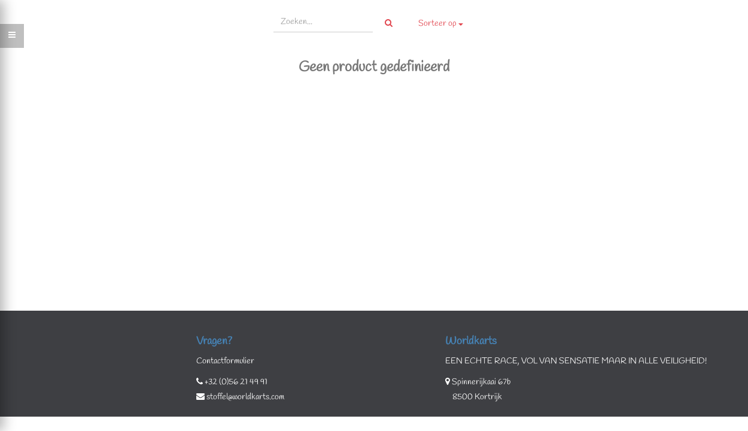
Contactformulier (225, 361)
